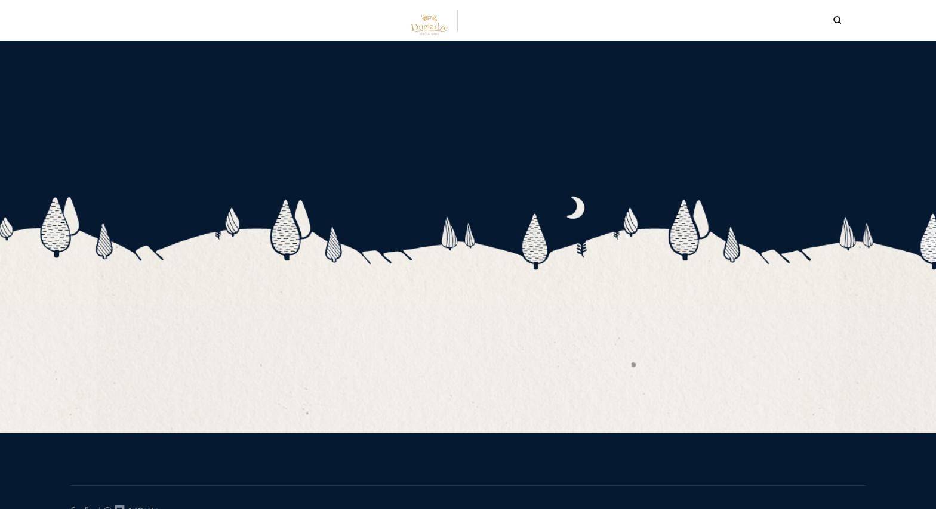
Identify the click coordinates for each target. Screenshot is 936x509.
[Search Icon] (822, 20)
